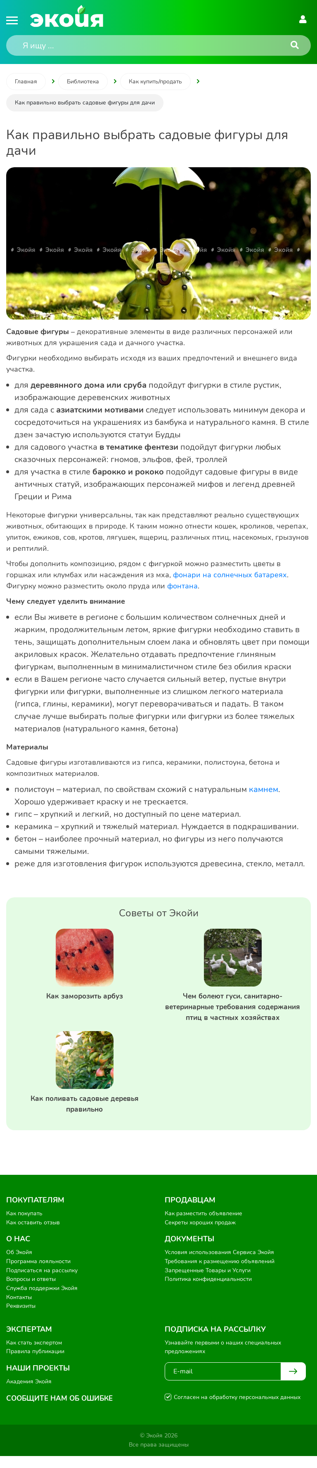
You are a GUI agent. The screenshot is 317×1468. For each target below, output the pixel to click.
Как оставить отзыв (33, 1235)
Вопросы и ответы (31, 1291)
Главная (26, 81)
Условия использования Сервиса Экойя (219, 1265)
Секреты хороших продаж (200, 1235)
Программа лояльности (38, 1274)
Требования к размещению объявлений (219, 1274)
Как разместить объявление (203, 1226)
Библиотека (83, 81)
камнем (263, 789)
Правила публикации (35, 1364)
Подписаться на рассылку (42, 1282)
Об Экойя (19, 1265)
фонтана (182, 586)
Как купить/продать (155, 81)
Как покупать (24, 1226)
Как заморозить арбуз (84, 996)
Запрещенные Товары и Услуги (208, 1282)
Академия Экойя (29, 1394)
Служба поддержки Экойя (42, 1300)
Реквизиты (20, 1318)
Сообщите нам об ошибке (62, 1410)
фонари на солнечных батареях (230, 575)
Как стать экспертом (34, 1355)
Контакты (19, 1309)
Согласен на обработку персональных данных (237, 1409)
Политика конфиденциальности (208, 1291)
